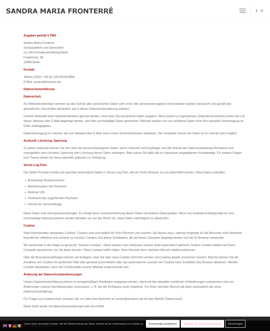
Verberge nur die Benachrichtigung (202, 324)
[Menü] (241, 11)
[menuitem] (241, 11)
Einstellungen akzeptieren (163, 324)
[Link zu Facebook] (256, 10)
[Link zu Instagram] (262, 10)
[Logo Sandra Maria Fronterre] (59, 11)
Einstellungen (235, 324)
